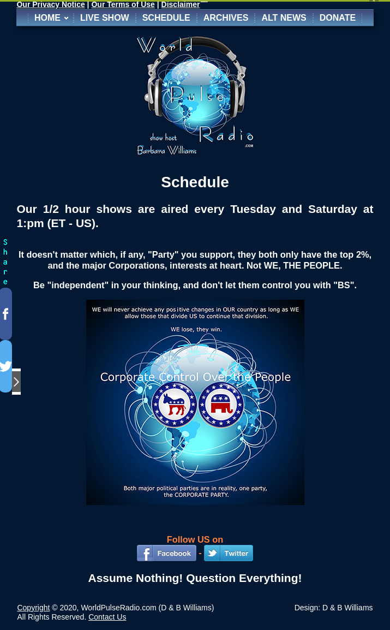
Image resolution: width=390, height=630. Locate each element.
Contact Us (107, 617)
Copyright (33, 607)
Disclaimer (180, 4)
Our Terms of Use (122, 4)
